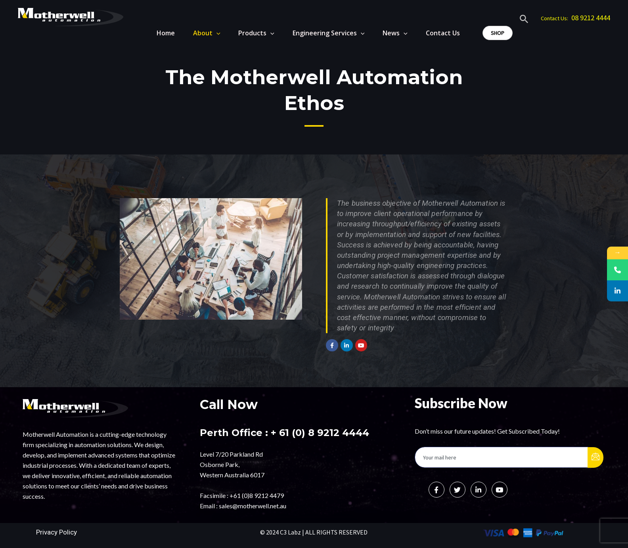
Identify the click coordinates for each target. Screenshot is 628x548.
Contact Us (443, 33)
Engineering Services (325, 33)
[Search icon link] (524, 20)
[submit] (595, 457)
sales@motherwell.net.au (252, 505)
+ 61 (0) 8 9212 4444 (320, 432)
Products (252, 33)
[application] (210, 33)
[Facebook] (436, 490)
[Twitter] (457, 490)
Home (157, 33)
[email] (502, 457)
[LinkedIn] (478, 490)
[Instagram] (499, 490)
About (200, 33)
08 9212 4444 (590, 17)
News (393, 33)
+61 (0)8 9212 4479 (257, 495)
